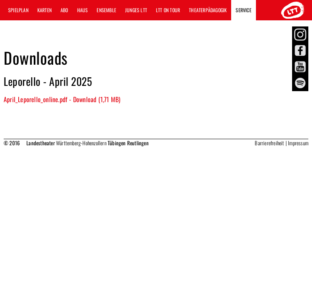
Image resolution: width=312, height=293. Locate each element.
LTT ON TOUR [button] (168, 10)
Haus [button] (82, 10)
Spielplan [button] (18, 10)
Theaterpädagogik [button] (208, 10)
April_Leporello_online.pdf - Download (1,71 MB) (62, 99)
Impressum (298, 143)
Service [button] (243, 10)
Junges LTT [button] (136, 10)
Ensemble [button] (106, 10)
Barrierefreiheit (269, 143)
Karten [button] (44, 10)
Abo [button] (64, 10)
